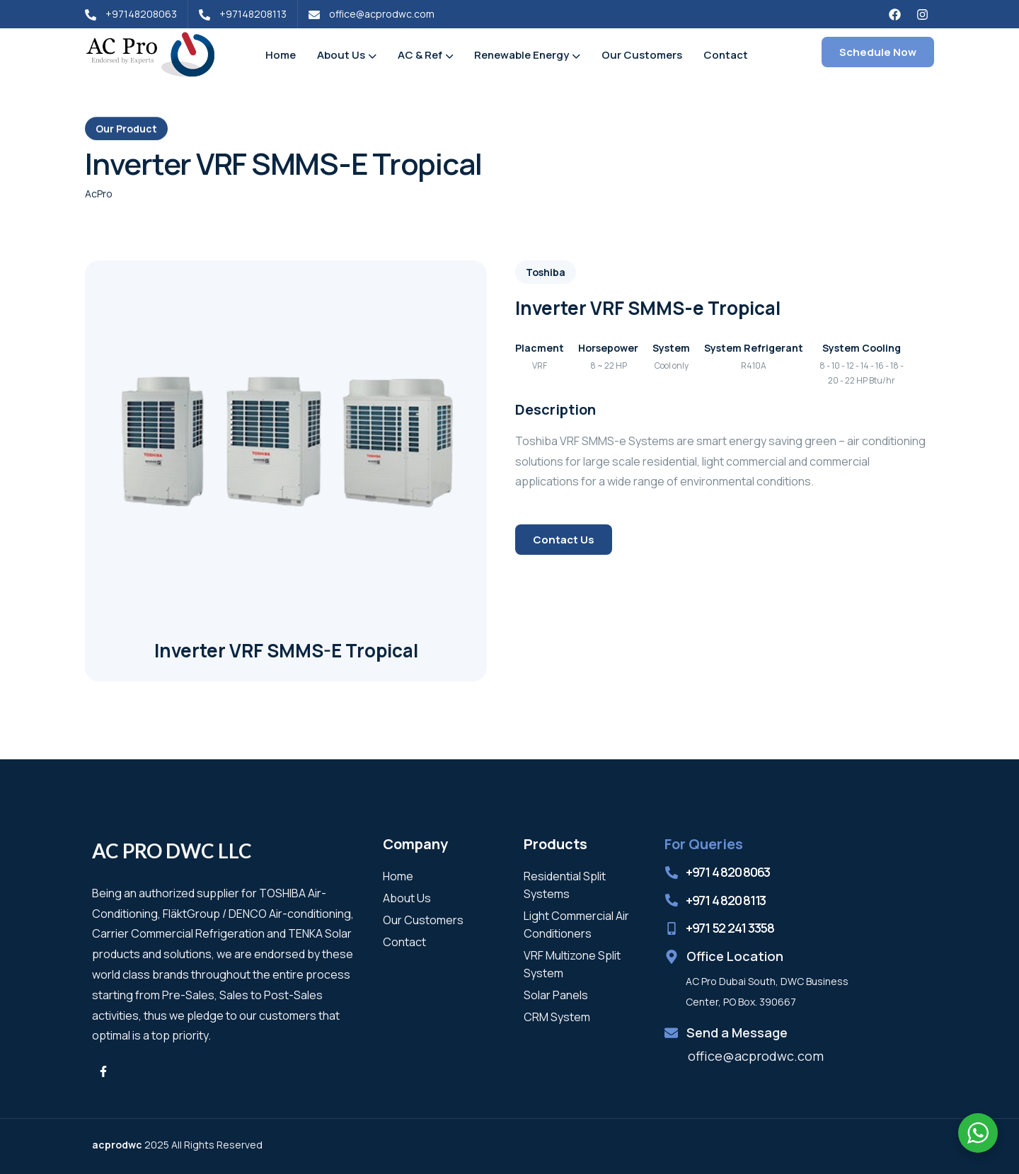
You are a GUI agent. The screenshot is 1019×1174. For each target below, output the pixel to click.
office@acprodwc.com (756, 1055)
